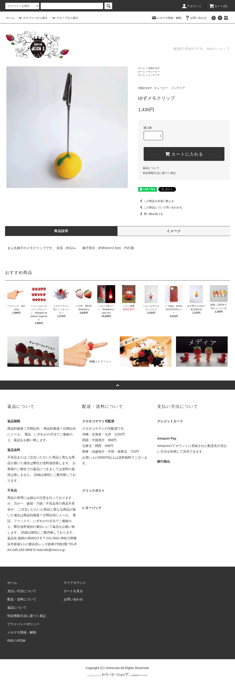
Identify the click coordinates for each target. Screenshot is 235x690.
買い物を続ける (150, 214)
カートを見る (73, 591)
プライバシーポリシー (23, 624)
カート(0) (218, 6)
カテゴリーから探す (32, 18)
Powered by (117, 675)
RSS (10, 640)
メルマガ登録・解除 (166, 18)
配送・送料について (21, 599)
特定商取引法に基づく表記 (159, 173)
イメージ (174, 231)
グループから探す (64, 18)
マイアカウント (75, 583)
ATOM (21, 640)
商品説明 (61, 231)
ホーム (10, 18)
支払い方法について (21, 591)
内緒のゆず (154, 68)
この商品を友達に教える (156, 201)
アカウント (191, 6)
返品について (151, 168)
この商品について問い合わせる (160, 207)
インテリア (154, 75)
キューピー (154, 71)
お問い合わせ (196, 18)
